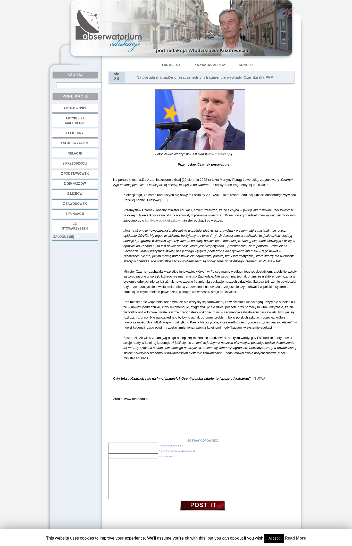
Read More (295, 538)
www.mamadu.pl (219, 154)
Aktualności (75, 108)
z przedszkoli (75, 163)
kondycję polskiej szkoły (162, 220)
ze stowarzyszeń (75, 226)
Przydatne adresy (210, 65)
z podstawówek (75, 173)
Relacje (75, 153)
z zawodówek (75, 204)
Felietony (74, 133)
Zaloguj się (63, 237)
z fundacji (75, 214)
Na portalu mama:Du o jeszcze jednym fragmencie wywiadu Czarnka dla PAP (205, 77)
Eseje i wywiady (75, 143)
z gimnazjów (75, 183)
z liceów (74, 193)
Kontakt (246, 65)
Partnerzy (171, 65)
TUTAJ (259, 378)
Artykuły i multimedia (74, 121)
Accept (274, 538)
